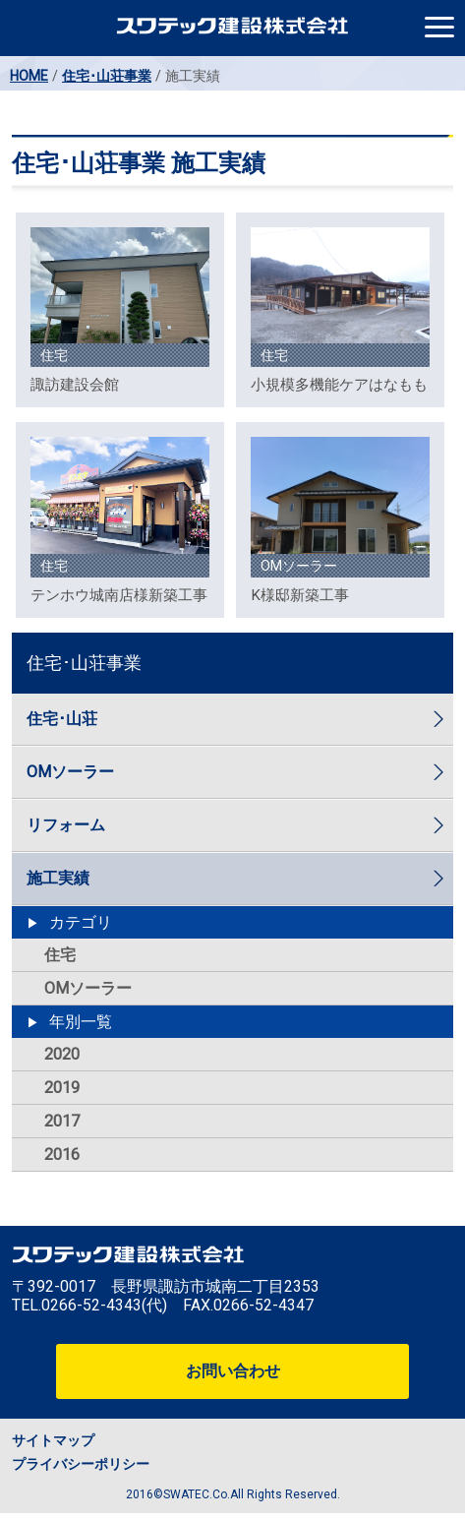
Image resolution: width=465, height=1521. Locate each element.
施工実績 (58, 878)
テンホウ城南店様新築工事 (118, 595)
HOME (29, 76)
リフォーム (66, 825)
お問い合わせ (233, 1371)
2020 (62, 1054)
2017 (62, 1121)
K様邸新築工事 (300, 595)
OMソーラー (70, 771)
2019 (62, 1087)
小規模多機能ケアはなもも (339, 385)
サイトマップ (53, 1440)
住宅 (60, 954)
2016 (62, 1154)
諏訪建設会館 (74, 385)
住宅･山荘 (62, 718)
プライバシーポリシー (80, 1464)
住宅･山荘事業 (106, 76)
